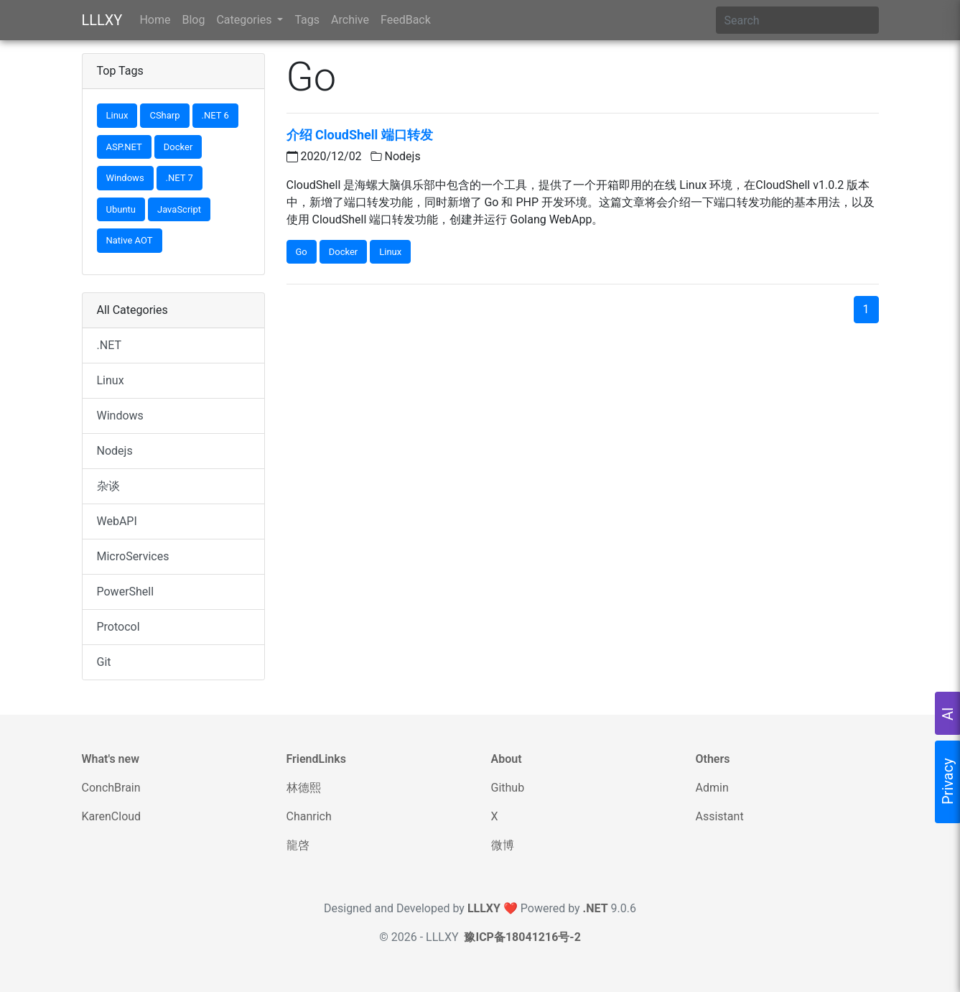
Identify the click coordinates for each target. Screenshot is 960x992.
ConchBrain (111, 787)
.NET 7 (179, 177)
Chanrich (309, 816)
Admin (712, 787)
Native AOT (129, 240)
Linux (117, 115)
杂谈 (108, 486)
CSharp (164, 115)
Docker (178, 147)
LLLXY (102, 20)
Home (154, 20)
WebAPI (117, 521)
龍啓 (297, 845)
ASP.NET (124, 147)
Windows (125, 177)
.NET (109, 345)
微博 (502, 845)
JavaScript (179, 209)
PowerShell (125, 591)
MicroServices (133, 556)
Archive (350, 20)
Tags (307, 20)
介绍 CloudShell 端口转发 (359, 134)
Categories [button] (245, 20)
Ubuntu (121, 209)
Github (508, 787)
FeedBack (406, 20)
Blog (193, 20)
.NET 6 (215, 115)
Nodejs (115, 451)
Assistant (720, 816)
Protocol (118, 627)
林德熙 (303, 787)
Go (301, 251)
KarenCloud (111, 816)
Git (104, 662)
